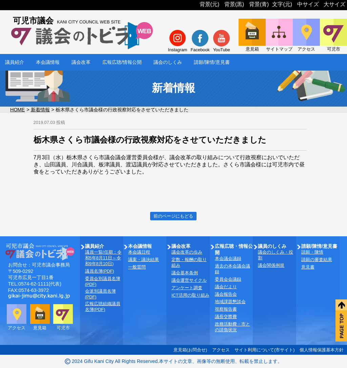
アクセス (221, 349)
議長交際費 (226, 316)
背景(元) (210, 4)
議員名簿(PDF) (99, 271)
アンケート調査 (186, 287)
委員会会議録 (228, 279)
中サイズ (308, 4)
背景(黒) (234, 4)
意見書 (307, 267)
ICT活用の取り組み (190, 295)
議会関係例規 (271, 265)
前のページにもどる (173, 216)
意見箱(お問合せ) (190, 349)
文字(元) (282, 4)
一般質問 (137, 267)
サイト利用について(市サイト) (264, 349)
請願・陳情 (312, 252)
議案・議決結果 (143, 259)
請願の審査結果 (316, 259)
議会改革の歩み (186, 252)
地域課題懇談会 (230, 301)
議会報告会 (226, 294)
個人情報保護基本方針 (322, 349)
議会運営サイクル (189, 280)
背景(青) (259, 4)
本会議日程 (139, 252)
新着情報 (40, 109)
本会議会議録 (228, 258)
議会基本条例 (184, 272)
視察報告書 (226, 309)
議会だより (226, 286)
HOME (17, 109)
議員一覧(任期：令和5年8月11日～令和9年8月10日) (103, 258)
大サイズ (334, 4)
